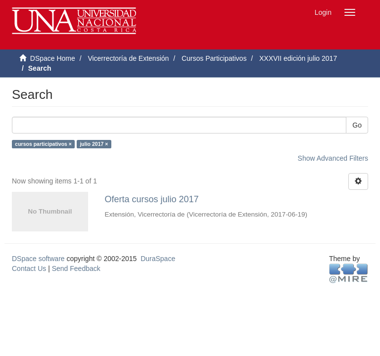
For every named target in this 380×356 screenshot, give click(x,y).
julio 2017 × (94, 144)
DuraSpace (158, 259)
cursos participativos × (43, 144)
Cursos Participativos (214, 58)
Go (357, 125)
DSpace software (38, 259)
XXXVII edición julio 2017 (298, 58)
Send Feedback (76, 268)
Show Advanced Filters (333, 158)
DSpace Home (52, 58)
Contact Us (29, 268)
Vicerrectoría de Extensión (128, 58)
